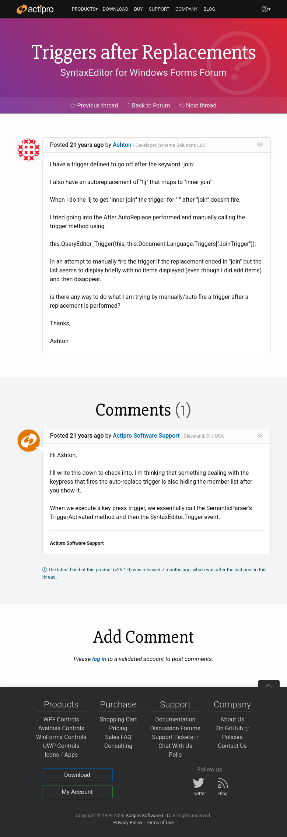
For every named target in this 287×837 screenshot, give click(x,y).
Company (232, 704)
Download (77, 774)
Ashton (122, 144)
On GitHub (232, 728)
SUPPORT (159, 9)
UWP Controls (61, 745)
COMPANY (186, 9)
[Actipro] (35, 9)
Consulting (118, 745)
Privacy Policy (127, 822)
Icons (52, 754)
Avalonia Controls (61, 728)
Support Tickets (175, 737)
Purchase (118, 704)
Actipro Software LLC (148, 815)
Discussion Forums (175, 728)
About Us (232, 719)
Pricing (118, 728)
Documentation (175, 719)
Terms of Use (160, 822)
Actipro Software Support (146, 435)
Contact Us (232, 745)
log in (99, 659)
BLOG (209, 9)
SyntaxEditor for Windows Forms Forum (143, 72)
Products (61, 704)
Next (198, 105)
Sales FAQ (118, 737)
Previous (94, 105)
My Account (77, 791)
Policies (232, 737)
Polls (175, 754)
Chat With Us (175, 745)
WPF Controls (61, 719)
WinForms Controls (61, 737)
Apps (71, 754)
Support (175, 704)
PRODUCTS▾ (85, 9)
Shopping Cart (118, 719)
